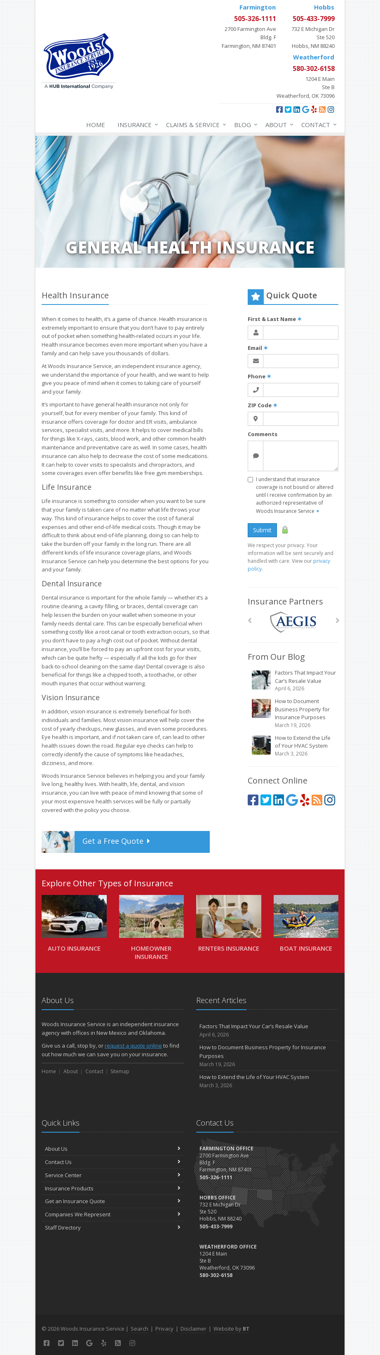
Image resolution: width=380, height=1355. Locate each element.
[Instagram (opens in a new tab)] (331, 109)
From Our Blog (276, 656)
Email (258, 348)
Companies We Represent (113, 1214)
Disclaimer (193, 1328)
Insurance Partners (285, 601)
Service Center (113, 1175)
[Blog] (322, 109)
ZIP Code (262, 405)
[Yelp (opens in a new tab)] (314, 109)
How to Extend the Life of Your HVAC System (293, 746)
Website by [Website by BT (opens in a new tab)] (231, 1328)
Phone (259, 376)
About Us (113, 1148)
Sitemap (119, 1071)
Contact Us (113, 1162)
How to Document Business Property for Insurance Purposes (293, 713)
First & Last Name (275, 319)
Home (95, 124)
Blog (244, 124)
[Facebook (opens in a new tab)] (279, 109)
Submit (262, 530)
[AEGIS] (293, 622)
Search (139, 1328)
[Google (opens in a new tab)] (305, 109)
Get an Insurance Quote (113, 1201)
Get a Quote (97, 842)
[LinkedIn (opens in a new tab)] (296, 109)
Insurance (136, 124)
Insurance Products (113, 1188)
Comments (262, 434)
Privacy (164, 1328)
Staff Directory (113, 1227)
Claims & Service (194, 124)
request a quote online (133, 1045)
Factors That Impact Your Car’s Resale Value (293, 680)
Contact (317, 124)
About (277, 124)
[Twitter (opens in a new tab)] (288, 109)
